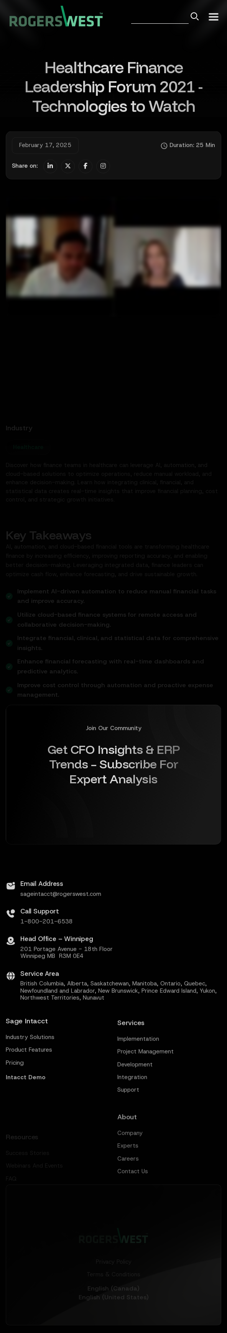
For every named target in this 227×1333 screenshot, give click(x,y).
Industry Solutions (30, 1068)
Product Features (29, 1081)
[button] (213, 16)
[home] (54, 16)
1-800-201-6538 (46, 952)
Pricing (15, 1094)
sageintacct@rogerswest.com (60, 925)
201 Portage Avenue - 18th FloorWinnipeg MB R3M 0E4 (66, 984)
